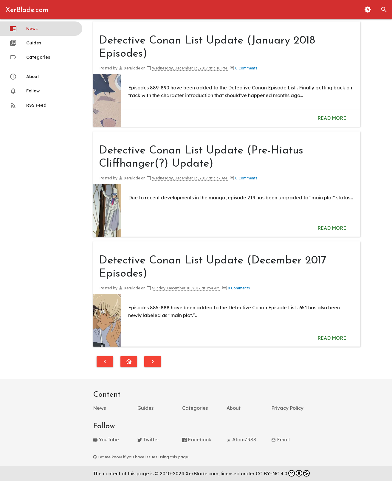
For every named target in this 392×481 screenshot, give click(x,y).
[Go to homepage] (128, 361)
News (24, 28)
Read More (331, 118)
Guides (25, 43)
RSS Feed (28, 105)
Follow (25, 91)
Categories (30, 57)
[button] (384, 9)
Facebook (196, 440)
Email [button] (280, 440)
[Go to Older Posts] (152, 361)
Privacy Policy (287, 408)
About (24, 76)
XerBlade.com (27, 10)
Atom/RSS (241, 440)
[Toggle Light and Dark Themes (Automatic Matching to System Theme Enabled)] (368, 9)
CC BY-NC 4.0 (283, 473)
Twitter (148, 440)
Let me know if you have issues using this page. (141, 456)
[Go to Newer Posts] (105, 361)
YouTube (106, 440)
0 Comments (246, 68)
